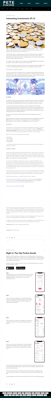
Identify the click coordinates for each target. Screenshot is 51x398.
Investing (22, 8)
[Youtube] (49, 212)
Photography (12, 8)
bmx (13, 395)
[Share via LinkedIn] (11, 237)
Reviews (27, 8)
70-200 (45, 395)
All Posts (2, 8)
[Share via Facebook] (6, 237)
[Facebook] (49, 203)
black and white (39, 395)
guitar (24, 395)
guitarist (42, 393)
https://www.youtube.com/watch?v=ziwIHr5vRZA (15, 186)
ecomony (15, 393)
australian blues (27, 393)
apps (21, 395)
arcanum (6, 395)
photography (10, 393)
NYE (31, 8)
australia (4, 393)
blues (10, 395)
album (47, 393)
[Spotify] (49, 200)
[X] (49, 209)
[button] (48, 9)
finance (19, 393)
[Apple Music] (49, 198)
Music (7, 8)
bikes (33, 393)
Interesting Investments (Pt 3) (20, 18)
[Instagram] (49, 206)
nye (23, 393)
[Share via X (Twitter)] (9, 237)
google (17, 395)
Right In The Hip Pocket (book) (21, 253)
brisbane (34, 395)
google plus (38, 393)
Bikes (17, 8)
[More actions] (44, 15)
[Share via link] (14, 237)
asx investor (29, 395)
